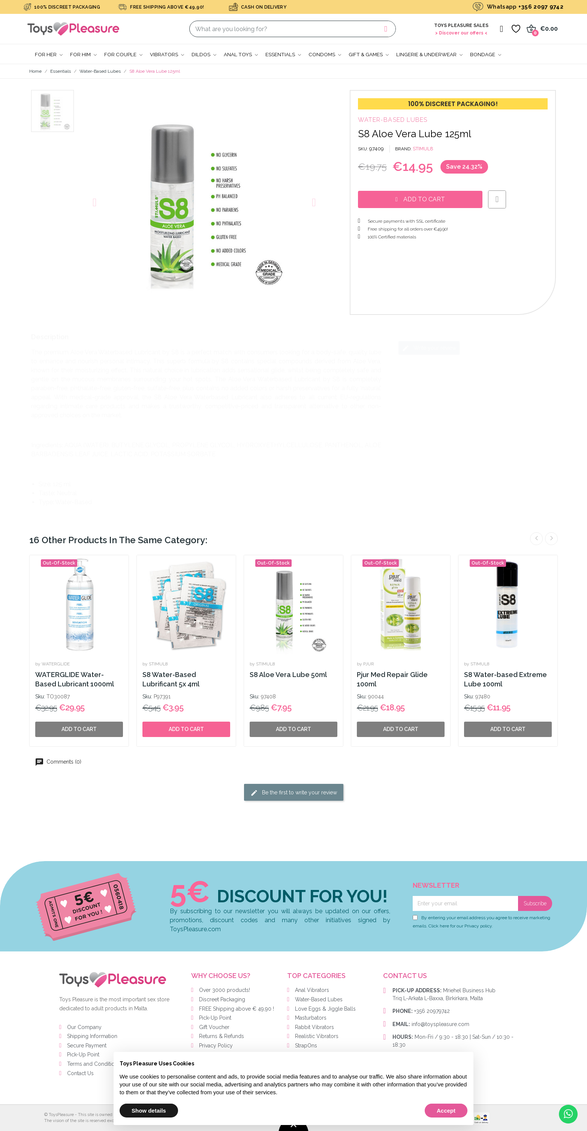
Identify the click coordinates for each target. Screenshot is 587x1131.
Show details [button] (149, 1110)
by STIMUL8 (155, 664)
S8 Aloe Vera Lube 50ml (288, 675)
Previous (536, 538)
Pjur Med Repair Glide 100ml (392, 679)
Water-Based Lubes (392, 119)
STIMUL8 (423, 148)
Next (551, 538)
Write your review (429, 348)
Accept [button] (446, 1110)
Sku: (40, 697)
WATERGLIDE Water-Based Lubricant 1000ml (74, 679)
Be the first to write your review (293, 793)
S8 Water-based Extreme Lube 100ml (505, 679)
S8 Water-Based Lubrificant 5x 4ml (170, 679)
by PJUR (365, 664)
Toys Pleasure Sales (461, 25)
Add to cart (186, 729)
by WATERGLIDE (52, 664)
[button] (95, 202)
